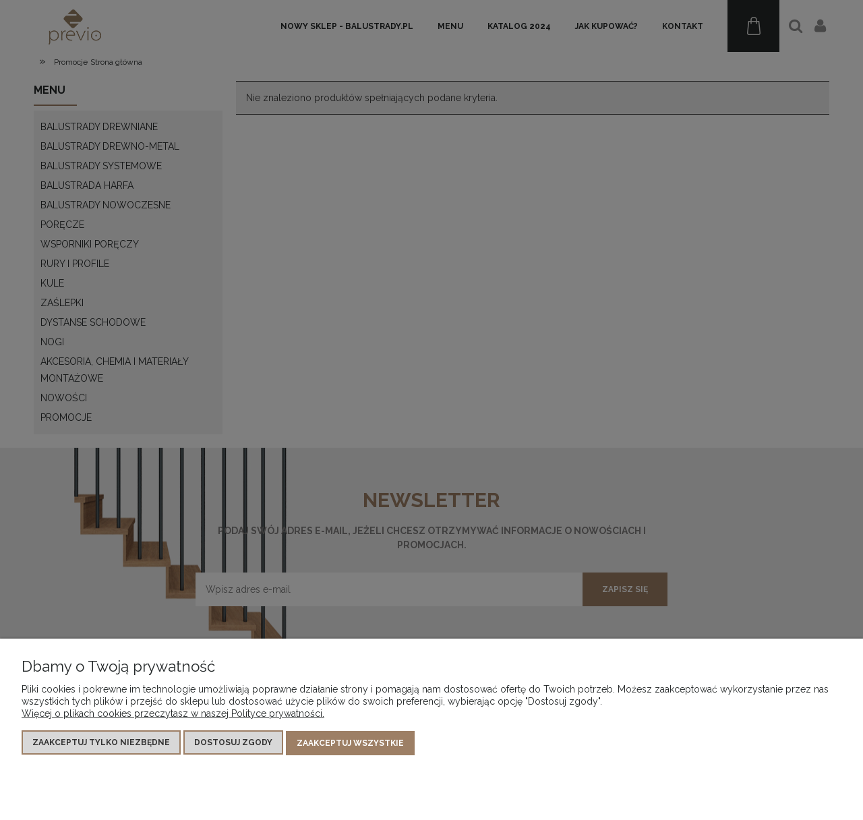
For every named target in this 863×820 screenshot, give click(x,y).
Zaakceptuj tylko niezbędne (101, 743)
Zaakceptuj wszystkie (350, 743)
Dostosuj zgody (233, 743)
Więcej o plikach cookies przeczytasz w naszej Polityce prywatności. (173, 714)
